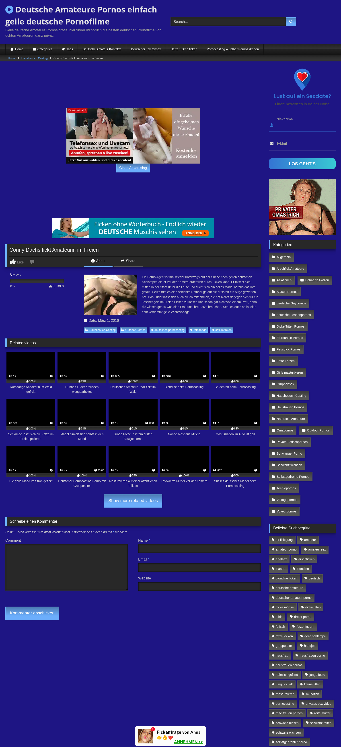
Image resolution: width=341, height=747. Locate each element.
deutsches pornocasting (168, 330)
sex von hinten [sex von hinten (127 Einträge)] (316, 688)
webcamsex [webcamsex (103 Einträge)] (319, 707)
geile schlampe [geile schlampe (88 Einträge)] (315, 573)
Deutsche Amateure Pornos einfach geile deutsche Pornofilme (81, 15)
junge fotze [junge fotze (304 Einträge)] (317, 611)
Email (144, 559)
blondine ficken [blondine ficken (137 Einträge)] (286, 515)
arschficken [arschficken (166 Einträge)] (306, 495)
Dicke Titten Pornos (290, 304)
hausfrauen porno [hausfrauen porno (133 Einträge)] (312, 592)
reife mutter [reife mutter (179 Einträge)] (322, 650)
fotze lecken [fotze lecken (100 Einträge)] (284, 573)
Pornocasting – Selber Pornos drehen (233, 49)
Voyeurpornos (286, 449)
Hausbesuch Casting (34, 58)
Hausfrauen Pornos (290, 372)
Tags (69, 49)
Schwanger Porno (289, 410)
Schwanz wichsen (289, 420)
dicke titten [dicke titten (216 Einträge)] (313, 544)
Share (128, 261)
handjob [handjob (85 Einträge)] (309, 582)
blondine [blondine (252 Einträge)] (303, 505)
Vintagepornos (318, 439)
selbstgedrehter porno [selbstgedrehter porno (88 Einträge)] (291, 678)
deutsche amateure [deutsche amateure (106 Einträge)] (289, 524)
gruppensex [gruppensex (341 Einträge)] (284, 582)
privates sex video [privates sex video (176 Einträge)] (318, 640)
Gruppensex (285, 352)
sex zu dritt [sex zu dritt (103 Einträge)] (283, 698)
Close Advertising (133, 168)
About (98, 261)
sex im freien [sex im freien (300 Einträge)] (285, 688)
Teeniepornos (286, 439)
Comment (13, 540)
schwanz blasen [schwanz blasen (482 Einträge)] (287, 659)
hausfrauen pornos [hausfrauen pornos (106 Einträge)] (289, 601)
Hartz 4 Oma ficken (183, 49)
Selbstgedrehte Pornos (292, 430)
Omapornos (284, 391)
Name (144, 540)
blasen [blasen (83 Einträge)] (280, 505)
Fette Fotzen (285, 333)
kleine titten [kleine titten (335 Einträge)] (312, 621)
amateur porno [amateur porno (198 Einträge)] (286, 486)
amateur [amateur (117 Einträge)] (310, 476)
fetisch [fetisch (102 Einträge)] (280, 563)
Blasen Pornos (286, 275)
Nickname (285, 119)
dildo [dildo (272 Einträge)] (279, 553)
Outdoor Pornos (133, 330)
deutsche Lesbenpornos (293, 295)
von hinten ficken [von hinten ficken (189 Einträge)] (288, 707)
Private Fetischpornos (291, 401)
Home (19, 49)
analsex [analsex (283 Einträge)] (281, 495)
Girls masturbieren (289, 343)
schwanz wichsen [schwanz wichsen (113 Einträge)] (288, 669)
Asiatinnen (283, 266)
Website (144, 578)
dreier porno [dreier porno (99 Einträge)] (303, 553)
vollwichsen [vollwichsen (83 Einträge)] (311, 698)
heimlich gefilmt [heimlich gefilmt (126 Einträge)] (287, 611)
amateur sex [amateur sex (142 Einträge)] (317, 486)
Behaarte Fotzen (315, 266)
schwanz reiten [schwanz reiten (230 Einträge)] (321, 659)
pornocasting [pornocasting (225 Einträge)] (285, 640)
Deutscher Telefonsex (146, 49)
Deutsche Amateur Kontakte (101, 49)
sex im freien (222, 330)
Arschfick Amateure (317, 256)
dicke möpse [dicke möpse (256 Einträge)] (285, 544)
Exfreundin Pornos (289, 314)
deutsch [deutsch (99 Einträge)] (314, 515)
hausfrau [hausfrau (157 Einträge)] (282, 592)
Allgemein (283, 256)
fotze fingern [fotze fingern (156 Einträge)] (305, 563)
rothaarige (198, 330)
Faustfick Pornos (288, 324)
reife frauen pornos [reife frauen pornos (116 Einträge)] (289, 650)
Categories (45, 49)
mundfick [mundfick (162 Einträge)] (312, 630)
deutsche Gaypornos (291, 285)
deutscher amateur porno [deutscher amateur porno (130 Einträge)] (294, 534)
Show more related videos (133, 500)
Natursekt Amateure (290, 381)
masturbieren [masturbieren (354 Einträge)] (285, 630)
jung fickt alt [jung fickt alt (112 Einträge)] (284, 621)
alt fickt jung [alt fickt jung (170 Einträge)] (284, 476)
